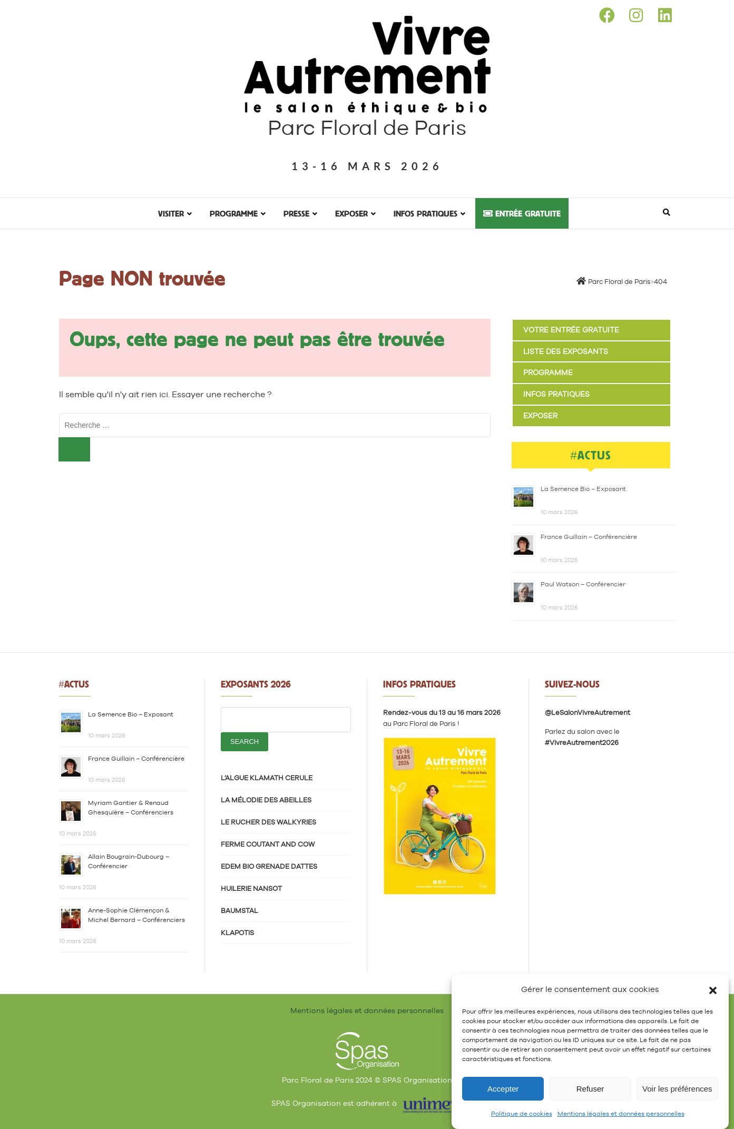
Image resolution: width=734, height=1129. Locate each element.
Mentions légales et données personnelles (620, 1113)
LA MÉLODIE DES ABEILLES (266, 800)
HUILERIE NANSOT (251, 888)
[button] (713, 989)
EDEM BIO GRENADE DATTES (269, 866)
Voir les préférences (677, 1088)
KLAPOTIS (237, 933)
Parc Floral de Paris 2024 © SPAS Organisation (367, 1080)
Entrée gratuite (522, 213)
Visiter (171, 213)
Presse (296, 213)
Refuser (590, 1088)
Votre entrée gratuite (571, 330)
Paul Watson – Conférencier (583, 584)
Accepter (502, 1088)
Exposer (351, 213)
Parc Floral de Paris (367, 127)
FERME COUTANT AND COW (268, 844)
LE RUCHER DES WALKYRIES (268, 822)
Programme (234, 213)
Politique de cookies (521, 1113)
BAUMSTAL (239, 911)
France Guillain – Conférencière (589, 537)
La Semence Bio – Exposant (583, 489)
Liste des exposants (565, 351)
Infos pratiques (425, 213)
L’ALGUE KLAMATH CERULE (266, 778)
